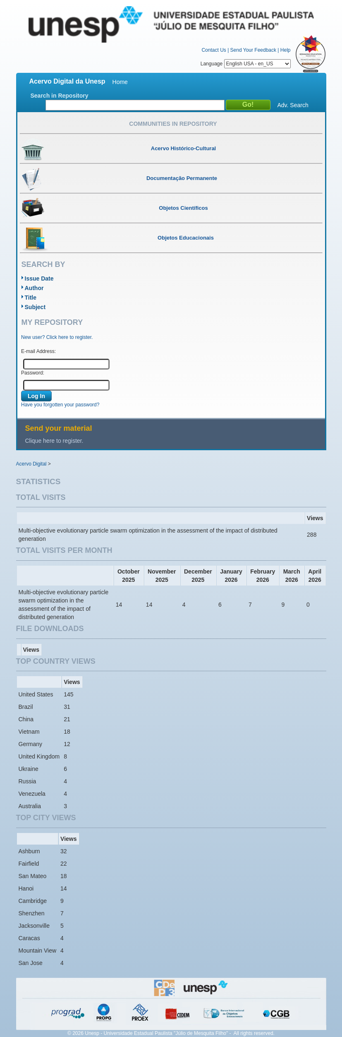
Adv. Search (293, 105)
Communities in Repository (173, 123)
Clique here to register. (54, 440)
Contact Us (213, 50)
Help (285, 50)
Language (246, 64)
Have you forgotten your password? (60, 405)
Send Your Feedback (253, 50)
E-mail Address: (38, 351)
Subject (35, 307)
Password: (32, 373)
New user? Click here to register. (57, 337)
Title (31, 297)
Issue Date (39, 278)
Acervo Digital (31, 464)
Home (120, 82)
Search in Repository (59, 95)
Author (34, 288)
